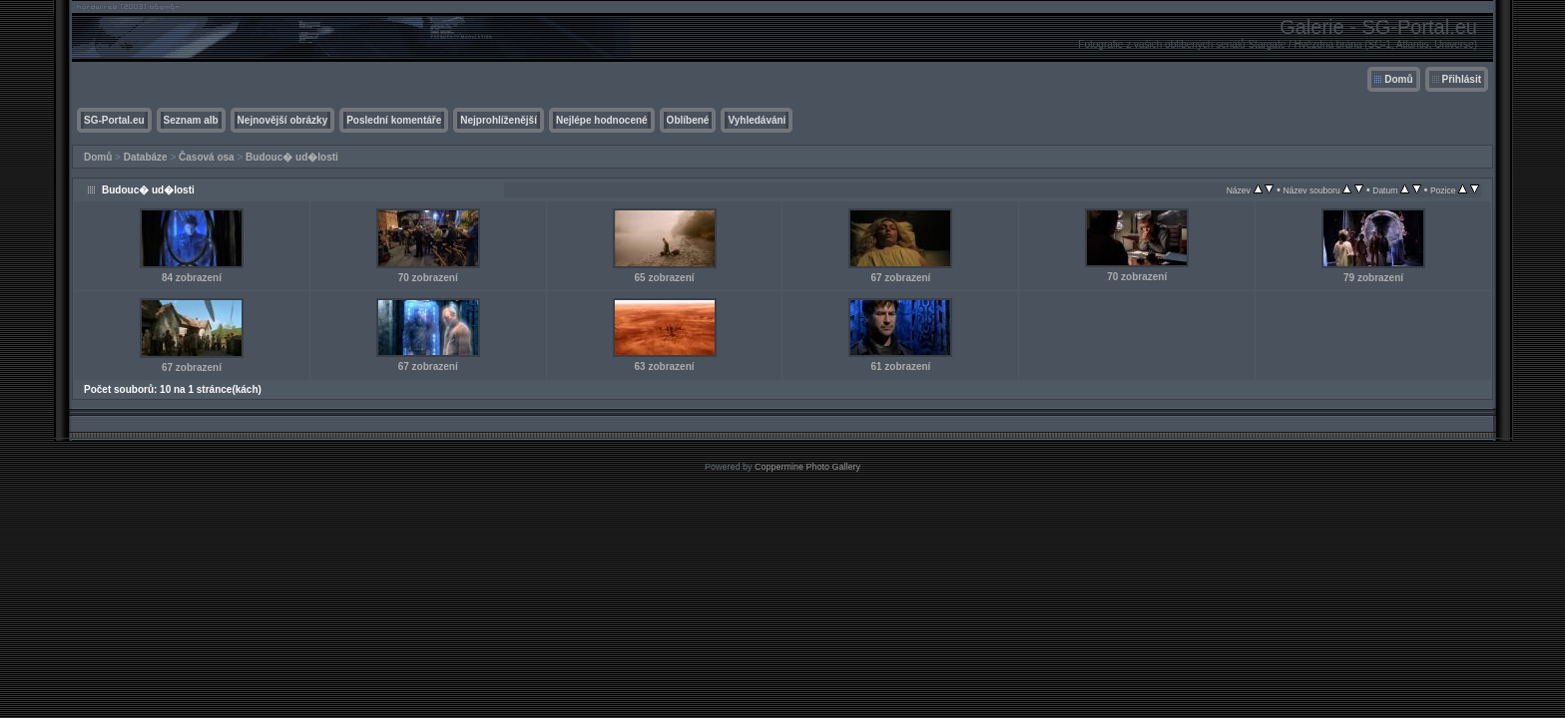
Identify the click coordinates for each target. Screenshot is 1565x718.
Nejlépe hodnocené (602, 120)
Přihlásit (1461, 79)
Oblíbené (688, 120)
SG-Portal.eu (114, 120)
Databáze (146, 157)
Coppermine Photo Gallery (807, 467)
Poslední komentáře (393, 120)
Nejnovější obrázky (283, 120)
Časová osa (207, 157)
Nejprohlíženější (498, 120)
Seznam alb (191, 120)
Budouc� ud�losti (292, 157)
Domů (1398, 79)
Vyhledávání (756, 120)
